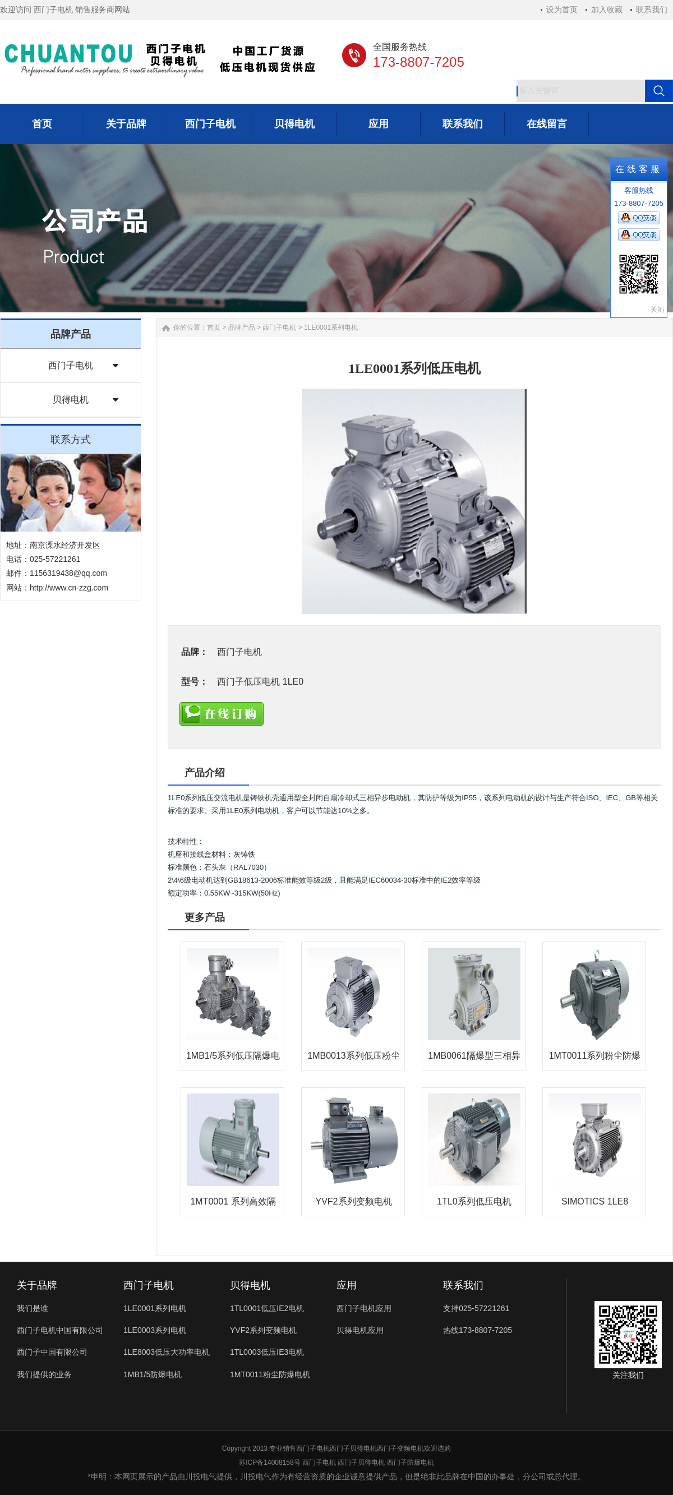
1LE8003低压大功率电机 (166, 1352)
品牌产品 (241, 327)
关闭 (657, 309)
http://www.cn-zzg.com (69, 587)
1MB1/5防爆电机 (152, 1374)
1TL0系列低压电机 (474, 1201)
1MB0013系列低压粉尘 (353, 1055)
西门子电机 (70, 365)
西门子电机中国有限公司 (60, 1330)
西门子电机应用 (363, 1308)
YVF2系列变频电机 (353, 1201)
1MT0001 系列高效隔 (232, 1201)
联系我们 (651, 9)
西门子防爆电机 (410, 1462)
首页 (213, 327)
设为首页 (562, 9)
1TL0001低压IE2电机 (267, 1308)
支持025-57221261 (476, 1308)
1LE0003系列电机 (154, 1330)
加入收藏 (607, 9)
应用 (346, 1285)
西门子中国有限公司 (52, 1352)
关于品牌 (37, 1285)
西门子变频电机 (400, 1448)
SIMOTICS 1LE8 (594, 1201)
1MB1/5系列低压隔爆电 (233, 1055)
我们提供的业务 (44, 1374)
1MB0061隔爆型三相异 (474, 1055)
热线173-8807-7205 (477, 1330)
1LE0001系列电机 (331, 327)
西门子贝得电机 (353, 1448)
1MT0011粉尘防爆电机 (270, 1374)
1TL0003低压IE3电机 (267, 1352)
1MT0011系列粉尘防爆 (595, 1055)
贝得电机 (71, 399)
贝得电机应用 (360, 1330)
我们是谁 (32, 1308)
